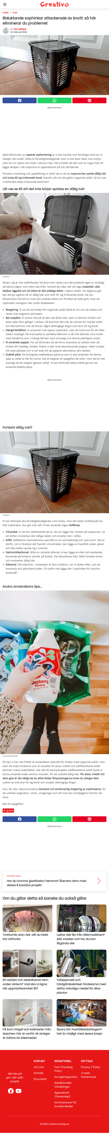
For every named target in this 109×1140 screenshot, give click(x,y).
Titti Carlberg (19, 29)
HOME (6, 12)
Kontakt (38, 1073)
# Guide (8, 810)
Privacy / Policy (90, 1067)
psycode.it (40, 1079)
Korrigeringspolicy (65, 1077)
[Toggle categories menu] (5, 4)
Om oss (39, 1067)
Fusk (14, 12)
